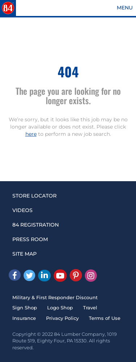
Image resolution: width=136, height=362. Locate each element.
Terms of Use (104, 318)
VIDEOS (22, 210)
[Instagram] (91, 275)
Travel (90, 307)
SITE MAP (24, 254)
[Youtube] (60, 275)
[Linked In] (44, 275)
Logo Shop (60, 307)
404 (68, 71)
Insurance (24, 318)
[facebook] (15, 275)
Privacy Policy (62, 318)
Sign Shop (24, 307)
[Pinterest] (76, 275)
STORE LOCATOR (34, 195)
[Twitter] (29, 275)
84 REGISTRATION (35, 224)
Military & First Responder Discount (55, 297)
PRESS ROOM (30, 239)
